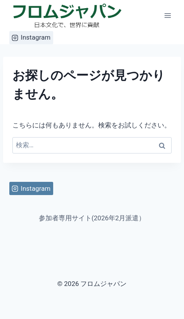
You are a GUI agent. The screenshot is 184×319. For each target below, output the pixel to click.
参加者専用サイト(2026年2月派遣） (92, 218)
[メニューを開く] (168, 15)
